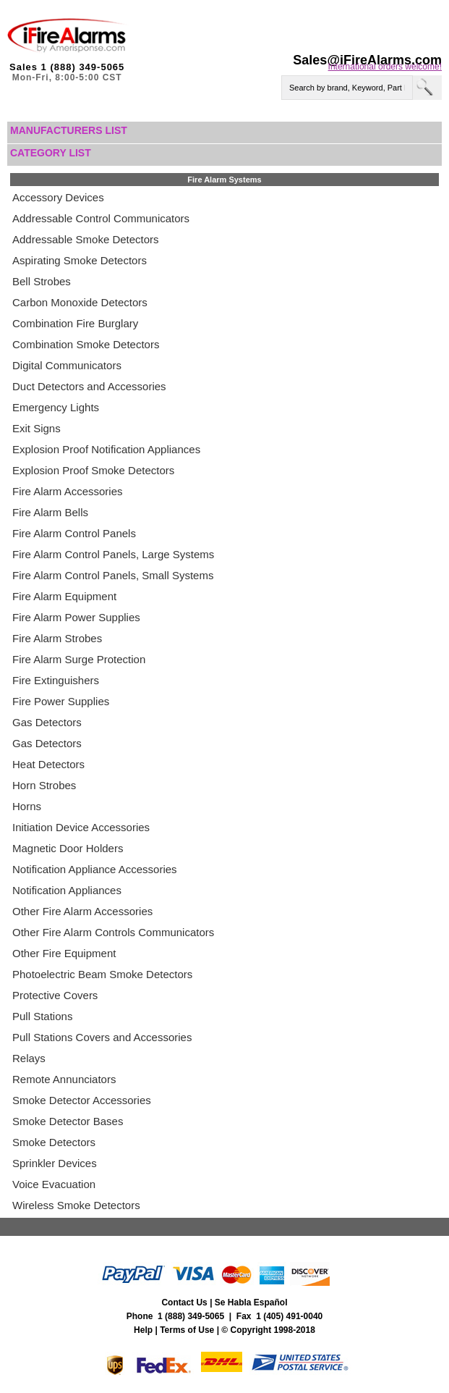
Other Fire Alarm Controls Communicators (113, 932)
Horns (26, 806)
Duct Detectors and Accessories (89, 386)
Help (143, 1330)
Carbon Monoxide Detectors (79, 302)
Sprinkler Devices (54, 1163)
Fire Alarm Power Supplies (76, 617)
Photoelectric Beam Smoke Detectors (102, 974)
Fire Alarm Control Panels (74, 533)
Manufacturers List (68, 130)
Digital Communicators (66, 365)
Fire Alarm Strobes (57, 638)
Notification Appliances (66, 890)
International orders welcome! (385, 67)
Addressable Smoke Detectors (85, 239)
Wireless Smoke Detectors (76, 1205)
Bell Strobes (41, 281)
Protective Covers (55, 995)
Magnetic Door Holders (67, 848)
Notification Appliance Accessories (94, 869)
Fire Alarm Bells (50, 512)
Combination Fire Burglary (75, 323)
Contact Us (184, 1302)
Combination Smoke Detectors (85, 344)
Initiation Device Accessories (81, 827)
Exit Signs (36, 428)
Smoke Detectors (53, 1142)
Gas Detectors (47, 722)
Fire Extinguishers (55, 680)
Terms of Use (187, 1330)
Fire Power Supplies (60, 701)
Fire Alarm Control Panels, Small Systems (112, 575)
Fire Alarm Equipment (64, 596)
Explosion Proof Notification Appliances (106, 449)
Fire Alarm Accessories (67, 491)
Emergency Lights (55, 407)
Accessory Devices (58, 197)
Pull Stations (42, 1016)
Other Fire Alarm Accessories (82, 911)
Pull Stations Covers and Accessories (102, 1037)
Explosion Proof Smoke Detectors (93, 470)
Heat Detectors (48, 764)
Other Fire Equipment (64, 953)
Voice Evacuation (53, 1184)
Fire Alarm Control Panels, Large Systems (113, 554)
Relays (29, 1058)
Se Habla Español (251, 1302)
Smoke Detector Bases (67, 1121)
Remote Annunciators (64, 1079)
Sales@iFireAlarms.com (367, 60)
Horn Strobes (44, 785)
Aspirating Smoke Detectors (79, 260)
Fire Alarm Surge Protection (78, 659)
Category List (50, 153)
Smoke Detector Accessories (81, 1100)
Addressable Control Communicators (100, 218)
